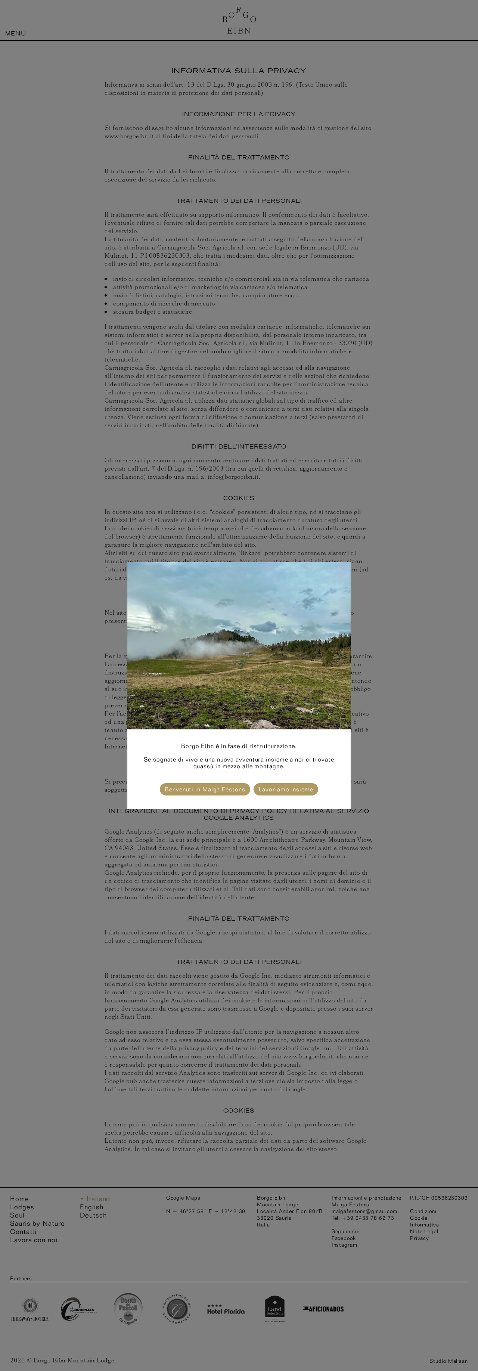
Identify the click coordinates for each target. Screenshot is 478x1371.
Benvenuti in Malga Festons (205, 789)
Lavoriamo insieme (286, 789)
